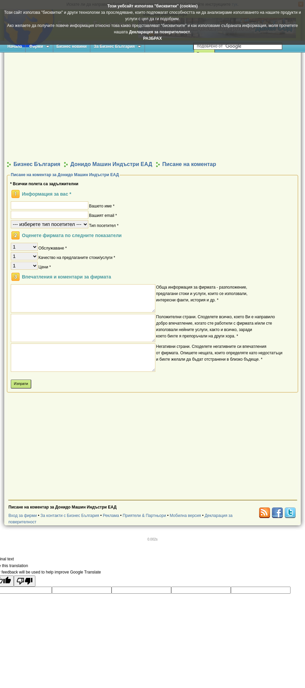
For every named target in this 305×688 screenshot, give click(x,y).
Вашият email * (103, 215)
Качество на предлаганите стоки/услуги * (76, 257)
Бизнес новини (72, 46)
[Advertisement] (153, 106)
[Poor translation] (24, 581)
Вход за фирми (22, 515)
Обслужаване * (52, 247)
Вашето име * (102, 205)
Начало (14, 46)
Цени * (44, 266)
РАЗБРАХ (152, 38)
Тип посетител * (104, 225)
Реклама (111, 515)
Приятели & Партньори (144, 515)
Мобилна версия (185, 515)
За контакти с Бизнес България (69, 515)
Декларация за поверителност (159, 32)
